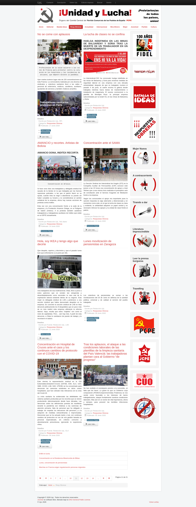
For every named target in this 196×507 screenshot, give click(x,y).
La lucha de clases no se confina (104, 34)
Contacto (50, 2)
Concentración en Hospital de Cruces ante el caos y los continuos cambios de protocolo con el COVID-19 (57, 349)
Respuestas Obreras (54, 123)
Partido (144, 27)
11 (76, 478)
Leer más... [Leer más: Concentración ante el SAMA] (90, 230)
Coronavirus (45, 132)
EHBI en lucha (44, 454)
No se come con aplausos (53, 34)
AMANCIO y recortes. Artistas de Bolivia (58, 144)
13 (87, 478)
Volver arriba (154, 502)
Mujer (125, 27)
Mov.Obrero (115, 27)
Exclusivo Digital (47, 231)
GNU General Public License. (80, 500)
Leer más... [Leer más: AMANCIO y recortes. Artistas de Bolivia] (44, 235)
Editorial (50, 27)
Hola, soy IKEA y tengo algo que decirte (57, 243)
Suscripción (61, 2)
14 (93, 478)
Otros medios (45, 130)
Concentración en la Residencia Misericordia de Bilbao (59, 458)
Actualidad (89, 27)
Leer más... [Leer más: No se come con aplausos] (44, 137)
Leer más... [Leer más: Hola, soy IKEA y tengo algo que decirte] (44, 338)
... (65, 478)
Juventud (134, 27)
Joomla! (40, 500)
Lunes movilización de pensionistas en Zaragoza (100, 243)
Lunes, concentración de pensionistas (53, 463)
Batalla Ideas (62, 27)
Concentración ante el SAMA (102, 142)
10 (70, 478)
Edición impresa (87, 2)
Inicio (41, 27)
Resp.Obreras (75, 27)
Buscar (99, 2)
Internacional (102, 27)
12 (82, 478)
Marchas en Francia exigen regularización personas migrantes (62, 467)
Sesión (108, 2)
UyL (39, 2)
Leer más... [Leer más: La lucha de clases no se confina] (90, 121)
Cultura (154, 27)
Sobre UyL (73, 2)
